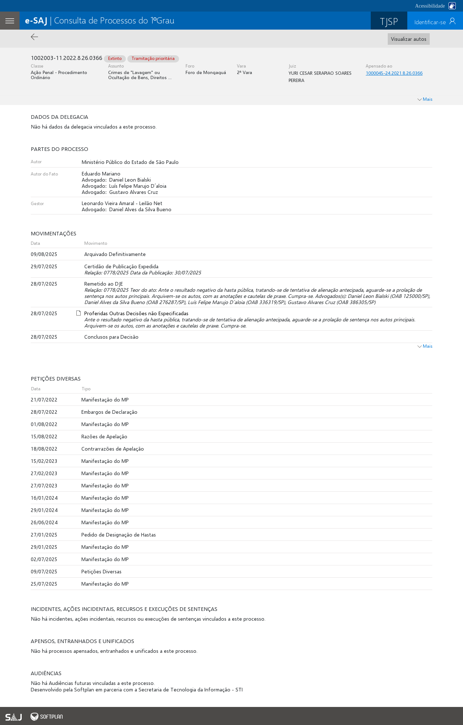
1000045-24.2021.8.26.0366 (394, 73)
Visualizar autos (408, 39)
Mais (424, 346)
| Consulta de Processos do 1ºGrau (99, 20)
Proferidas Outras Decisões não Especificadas (136, 313)
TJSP (389, 21)
